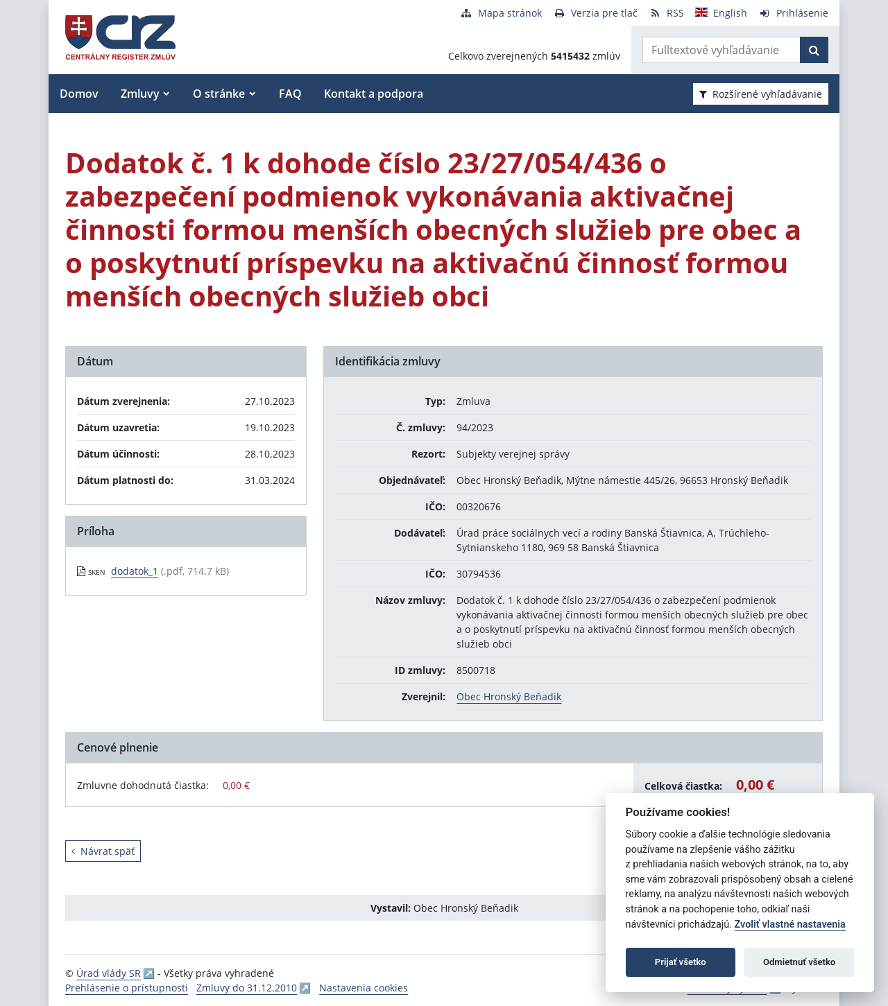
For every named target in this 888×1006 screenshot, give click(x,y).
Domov (79, 93)
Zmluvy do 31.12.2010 (246, 987)
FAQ (290, 93)
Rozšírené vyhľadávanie (760, 94)
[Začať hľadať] (814, 50)
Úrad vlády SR (108, 973)
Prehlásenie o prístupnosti (126, 987)
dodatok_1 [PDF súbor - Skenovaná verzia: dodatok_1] (134, 571)
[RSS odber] (666, 12)
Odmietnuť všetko (799, 962)
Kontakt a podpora (373, 93)
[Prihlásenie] (793, 12)
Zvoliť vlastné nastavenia (790, 924)
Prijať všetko (680, 962)
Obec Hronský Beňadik (508, 696)
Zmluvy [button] (140, 93)
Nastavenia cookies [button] (363, 987)
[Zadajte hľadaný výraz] (721, 50)
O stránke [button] (219, 93)
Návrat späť (103, 851)
